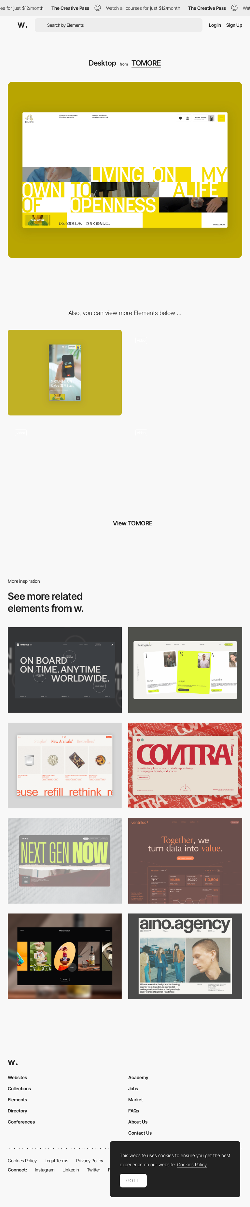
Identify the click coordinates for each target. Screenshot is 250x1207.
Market (135, 1099)
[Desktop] (65, 670)
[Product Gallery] (65, 765)
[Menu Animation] (65, 465)
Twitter (93, 1169)
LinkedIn (70, 1169)
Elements (17, 1099)
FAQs (133, 1110)
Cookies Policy (22, 1160)
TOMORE (146, 63)
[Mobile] (65, 372)
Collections (19, 1088)
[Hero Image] (185, 372)
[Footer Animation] (185, 465)
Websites (17, 1077)
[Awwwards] (22, 25)
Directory (17, 1110)
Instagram (45, 1169)
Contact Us (140, 1133)
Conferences (21, 1121)
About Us (137, 1121)
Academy (138, 1077)
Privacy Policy (89, 1160)
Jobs (133, 1088)
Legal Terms (56, 1160)
